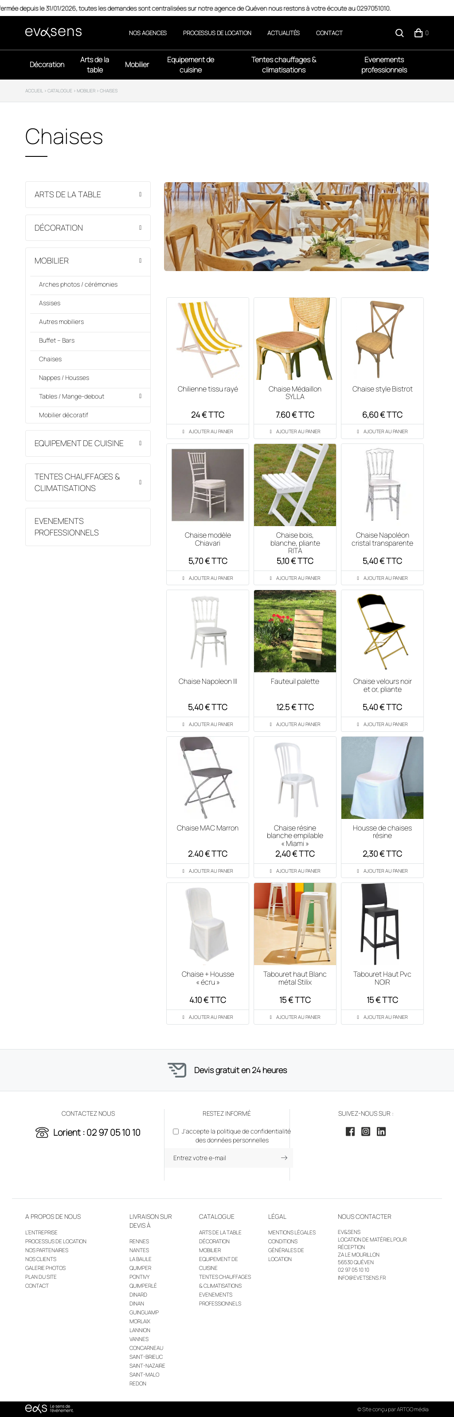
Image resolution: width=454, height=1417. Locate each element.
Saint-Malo (144, 1374)
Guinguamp (144, 1312)
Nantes (139, 1250)
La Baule (140, 1259)
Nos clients (40, 1259)
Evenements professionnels (384, 65)
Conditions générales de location (286, 1250)
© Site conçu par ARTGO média (393, 1409)
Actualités (283, 33)
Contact (329, 33)
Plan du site (41, 1277)
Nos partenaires (46, 1250)
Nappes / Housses (64, 377)
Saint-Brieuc (146, 1357)
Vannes (139, 1339)
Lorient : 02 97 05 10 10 (97, 1132)
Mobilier (137, 64)
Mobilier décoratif (63, 415)
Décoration (47, 64)
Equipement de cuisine (190, 65)
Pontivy (139, 1277)
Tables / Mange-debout (71, 396)
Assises (49, 303)
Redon (137, 1383)
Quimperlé (143, 1285)
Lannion (139, 1330)
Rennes (139, 1241)
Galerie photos (45, 1268)
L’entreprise (41, 1232)
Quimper (140, 1268)
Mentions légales (292, 1232)
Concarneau (146, 1348)
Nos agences (148, 33)
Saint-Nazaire (147, 1365)
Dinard (138, 1294)
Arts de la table (94, 65)
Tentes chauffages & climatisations (283, 65)
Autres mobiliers (61, 321)
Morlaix (139, 1321)
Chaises (50, 359)
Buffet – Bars (56, 340)
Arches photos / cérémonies (78, 284)
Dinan (136, 1303)
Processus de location (217, 33)
